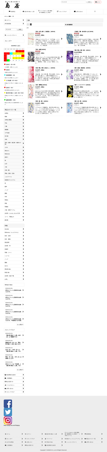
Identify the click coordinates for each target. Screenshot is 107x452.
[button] (95, 11)
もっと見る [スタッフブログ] (20, 369)
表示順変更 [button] (68, 24)
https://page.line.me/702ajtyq (12, 425)
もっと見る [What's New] (20, 324)
